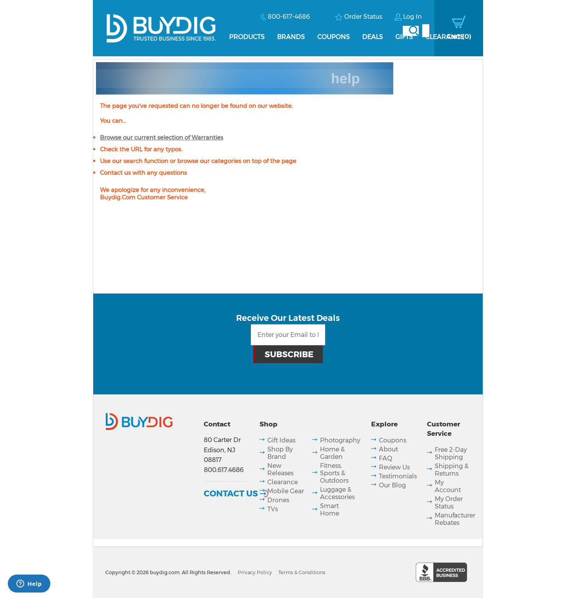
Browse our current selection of (161, 137)
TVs (272, 509)
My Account (448, 486)
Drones (278, 500)
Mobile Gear (285, 491)
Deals (372, 37)
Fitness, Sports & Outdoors (334, 473)
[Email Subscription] (288, 335)
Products (247, 37)
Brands (291, 37)
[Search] (426, 31)
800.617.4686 (224, 470)
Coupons (333, 37)
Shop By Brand (280, 453)
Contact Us (231, 493)
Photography (340, 440)
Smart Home (329, 509)
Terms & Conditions (301, 572)
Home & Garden (332, 453)
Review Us (394, 467)
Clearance (444, 37)
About (388, 449)
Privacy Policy (255, 572)
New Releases (280, 469)
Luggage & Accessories (337, 493)
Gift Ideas (281, 440)
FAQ (385, 458)
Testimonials (398, 476)
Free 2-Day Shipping (451, 453)
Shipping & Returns (451, 469)
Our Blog (392, 485)
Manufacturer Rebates (455, 519)
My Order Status (449, 502)
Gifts (404, 37)
